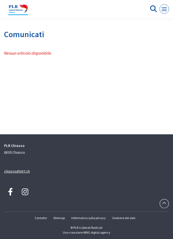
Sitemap (59, 218)
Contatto (41, 218)
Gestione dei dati (123, 218)
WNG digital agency (96, 232)
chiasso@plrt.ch (17, 171)
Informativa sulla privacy (88, 218)
